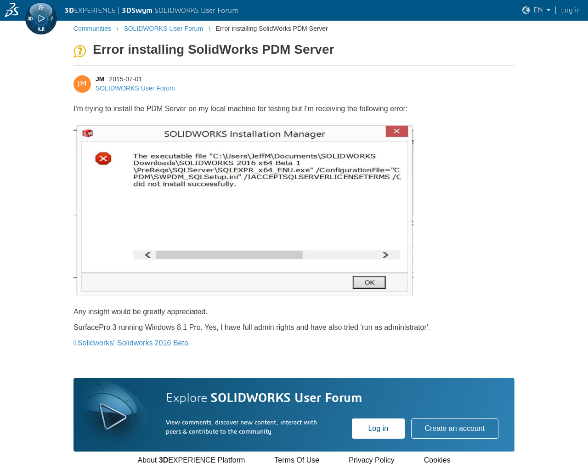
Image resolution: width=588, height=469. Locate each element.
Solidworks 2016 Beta (152, 343)
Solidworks (95, 343)
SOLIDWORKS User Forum (135, 88)
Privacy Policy (372, 460)
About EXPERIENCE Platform (191, 460)
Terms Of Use (296, 460)
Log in (378, 428)
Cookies (437, 460)
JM (100, 79)
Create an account (454, 428)
